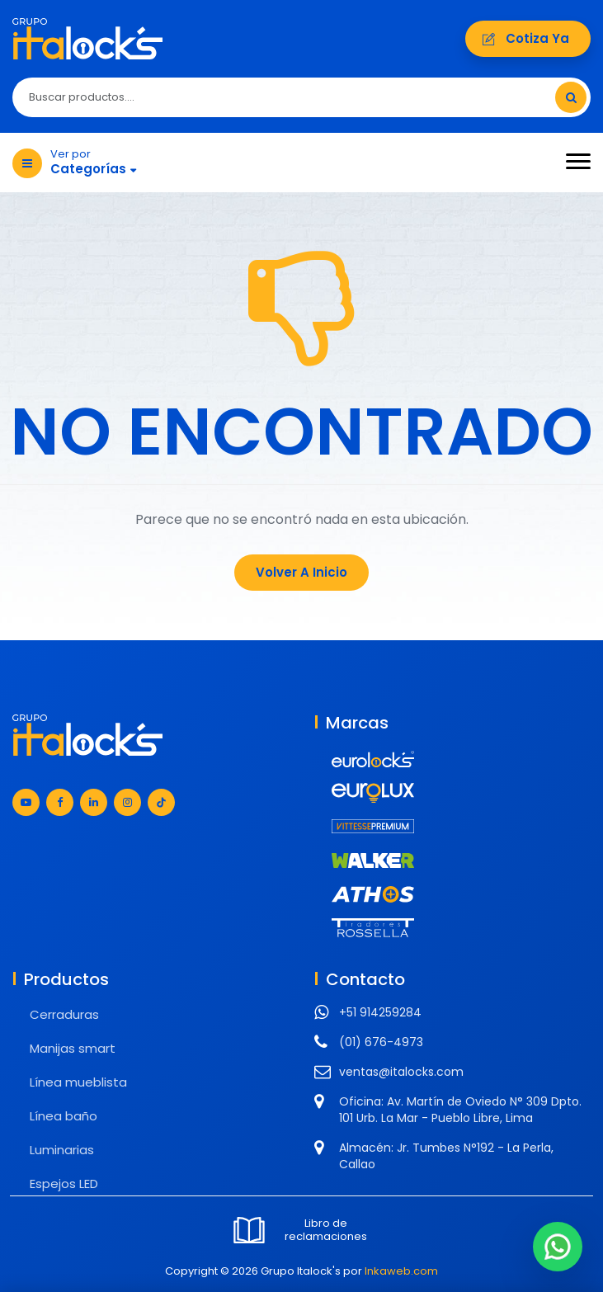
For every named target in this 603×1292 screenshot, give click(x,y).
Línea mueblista (78, 1082)
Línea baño (63, 1116)
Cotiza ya (528, 38)
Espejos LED (64, 1183)
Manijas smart (72, 1048)
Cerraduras (64, 1014)
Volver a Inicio (301, 572)
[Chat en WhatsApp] (557, 1246)
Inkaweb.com (401, 1271)
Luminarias (62, 1149)
